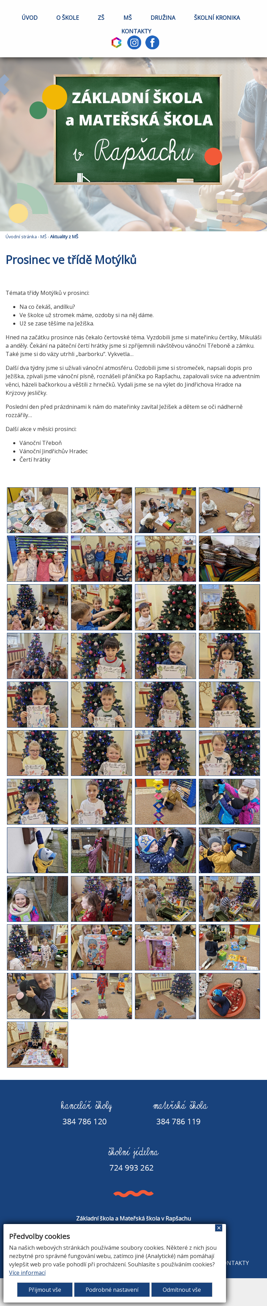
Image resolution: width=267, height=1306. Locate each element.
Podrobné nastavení (112, 1289)
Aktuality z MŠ (64, 236)
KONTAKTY (136, 31)
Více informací (27, 1272)
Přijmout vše (45, 1289)
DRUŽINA (163, 18)
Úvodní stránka (21, 236)
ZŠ (101, 18)
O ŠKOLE (67, 18)
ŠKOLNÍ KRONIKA (217, 18)
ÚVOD (30, 18)
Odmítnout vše (182, 1289)
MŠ (127, 18)
